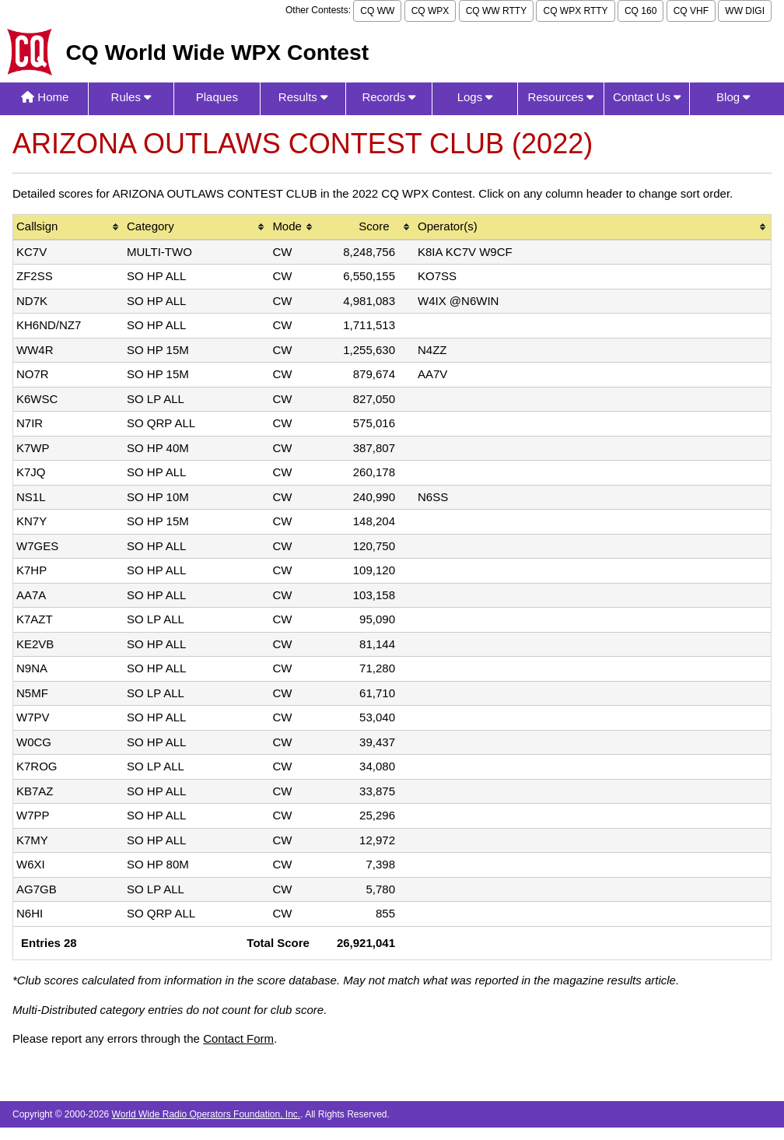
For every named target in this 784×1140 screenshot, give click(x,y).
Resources (561, 96)
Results (302, 96)
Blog (733, 96)
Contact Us (647, 96)
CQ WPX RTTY (575, 10)
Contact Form (238, 1038)
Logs (475, 96)
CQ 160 (640, 10)
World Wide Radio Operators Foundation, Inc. (206, 1114)
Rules (131, 96)
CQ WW (377, 10)
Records (388, 96)
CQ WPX (430, 10)
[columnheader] (68, 227)
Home (44, 96)
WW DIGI (745, 10)
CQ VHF (691, 10)
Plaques (217, 96)
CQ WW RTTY (496, 10)
